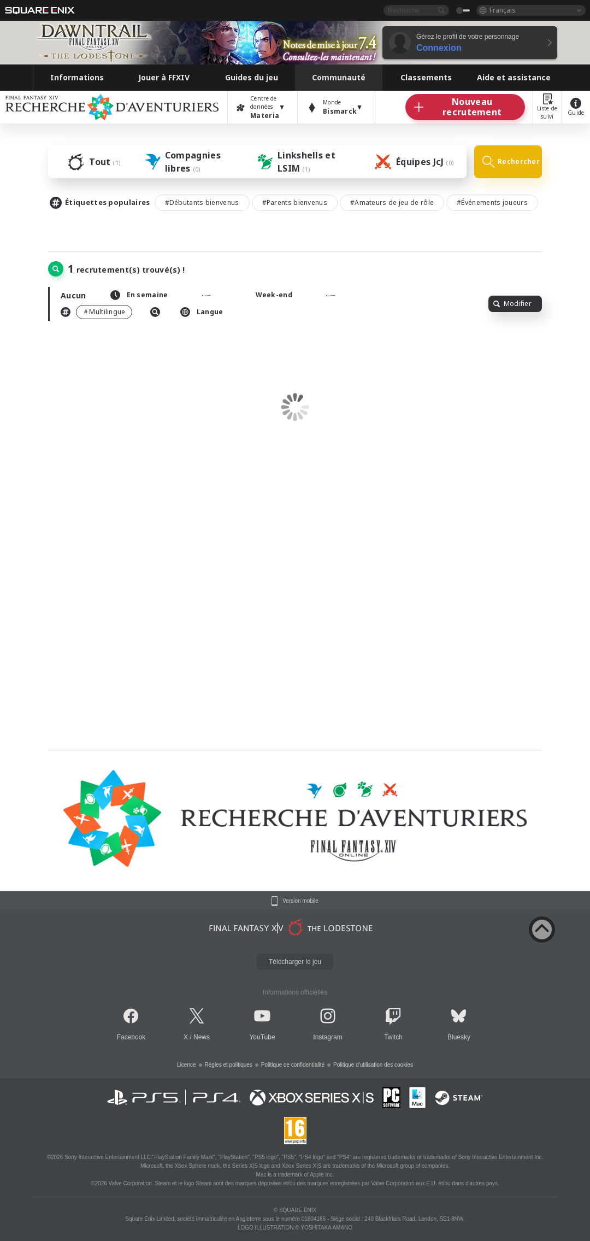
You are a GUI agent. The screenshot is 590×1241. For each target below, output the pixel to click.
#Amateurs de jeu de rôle (392, 202)
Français (502, 10)
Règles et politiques (228, 1065)
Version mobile (300, 901)
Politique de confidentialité (292, 1065)
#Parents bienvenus (294, 202)
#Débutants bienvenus (202, 202)
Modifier (512, 303)
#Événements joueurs (492, 202)
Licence (186, 1065)
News (201, 1037)
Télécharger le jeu (295, 962)
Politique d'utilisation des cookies (373, 1065)
